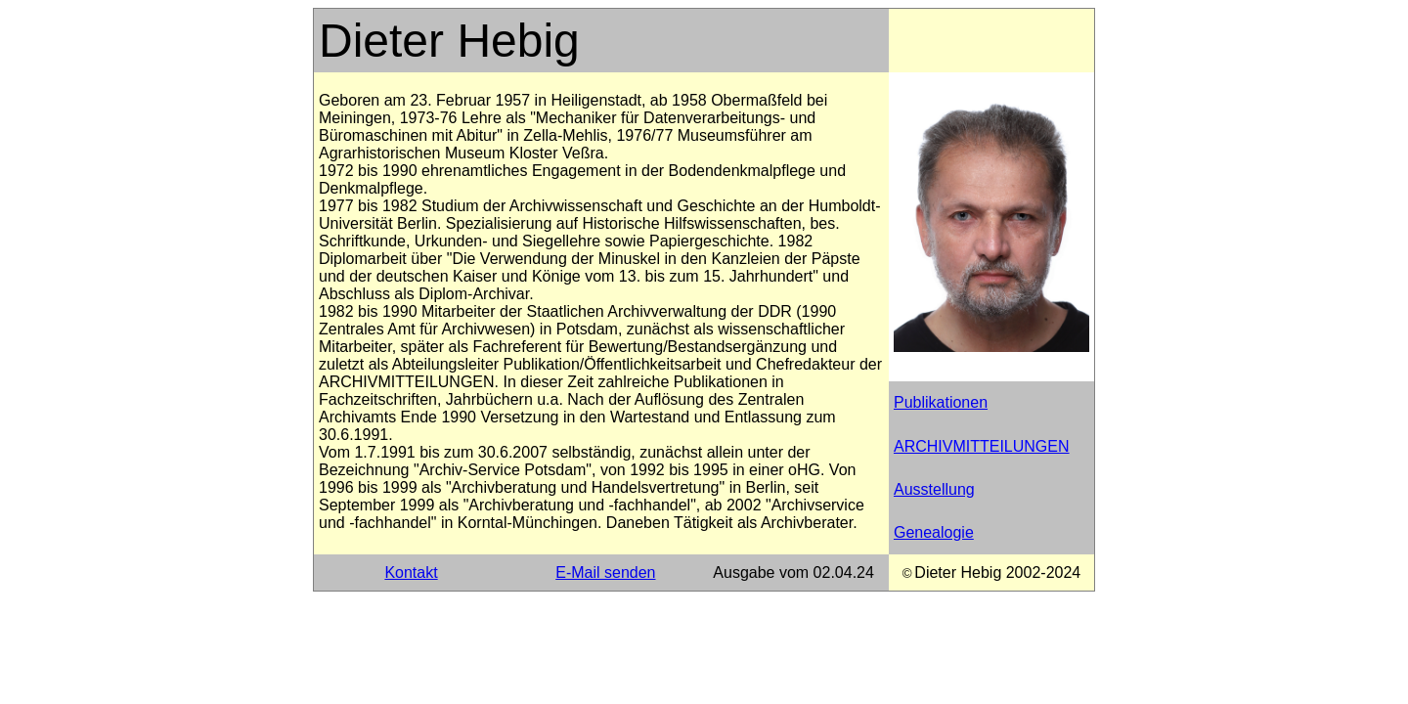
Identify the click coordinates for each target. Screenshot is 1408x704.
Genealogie (934, 532)
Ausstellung (934, 489)
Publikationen (941, 402)
